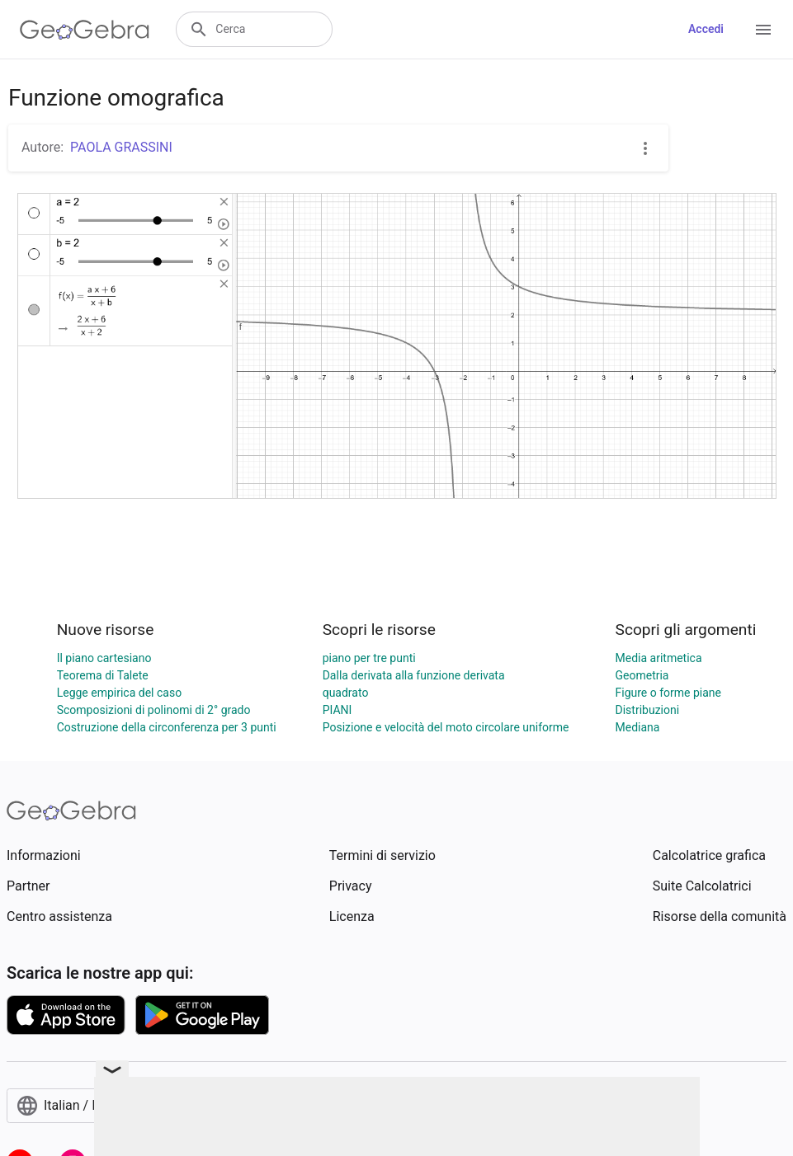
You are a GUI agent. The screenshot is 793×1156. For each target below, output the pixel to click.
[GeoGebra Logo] (84, 30)
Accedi (706, 28)
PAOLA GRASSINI (121, 147)
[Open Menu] (763, 30)
